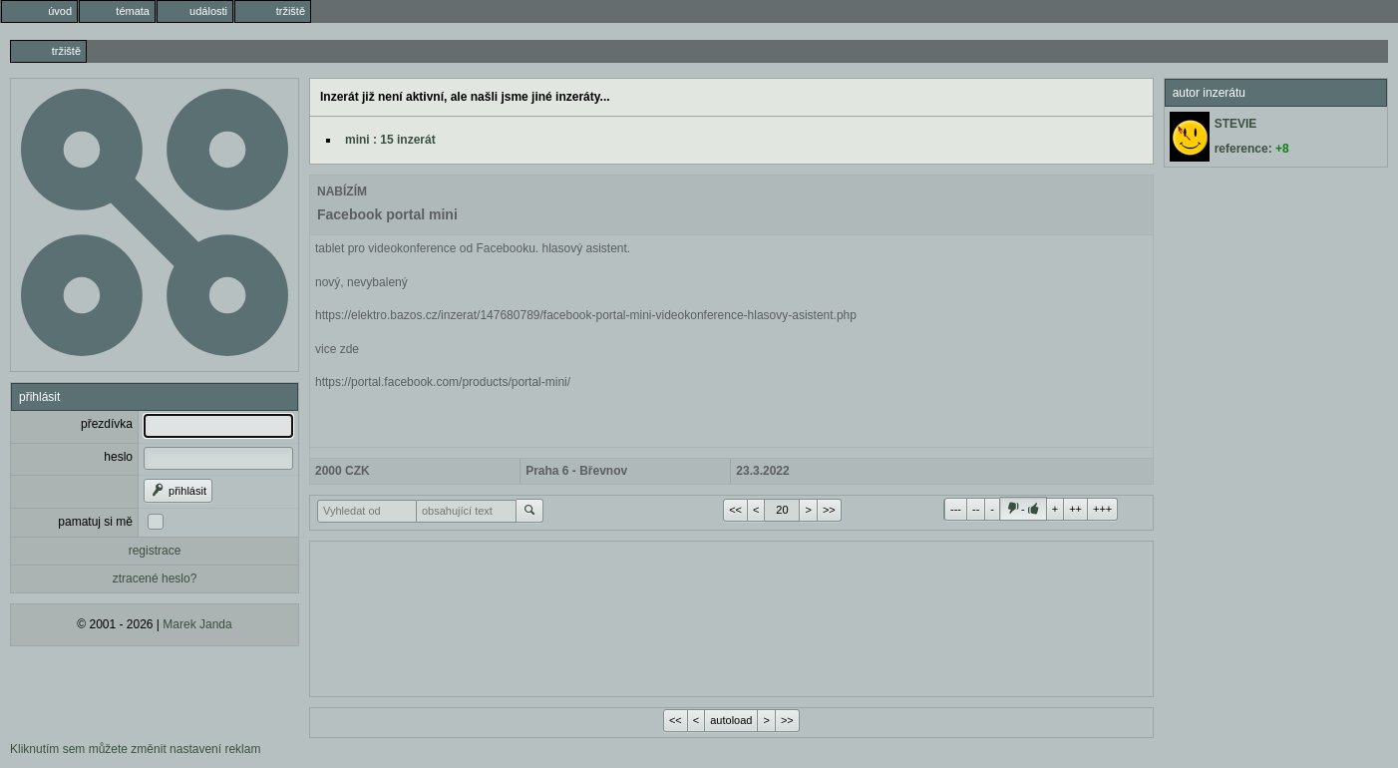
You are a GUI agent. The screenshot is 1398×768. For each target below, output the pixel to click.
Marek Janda (197, 624)
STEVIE (1236, 124)
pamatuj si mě (95, 522)
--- (955, 509)
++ (1075, 509)
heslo (118, 457)
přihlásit (178, 491)
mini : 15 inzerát (390, 140)
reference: (1252, 149)
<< (735, 510)
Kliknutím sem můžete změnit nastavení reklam (135, 749)
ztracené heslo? (155, 578)
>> (829, 510)
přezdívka (107, 424)
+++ (1102, 509)
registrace (155, 551)
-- (975, 509)
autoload (731, 720)
